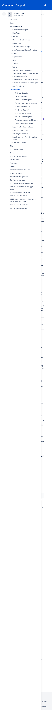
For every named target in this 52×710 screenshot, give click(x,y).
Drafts (14, 53)
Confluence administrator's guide (21, 183)
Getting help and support (18, 208)
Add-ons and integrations (19, 177)
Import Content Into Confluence (23, 127)
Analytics (13, 163)
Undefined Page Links (20, 130)
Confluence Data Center (18, 196)
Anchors (15, 64)
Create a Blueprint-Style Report (25, 123)
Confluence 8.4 (19, 13)
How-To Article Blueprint (23, 117)
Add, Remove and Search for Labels (24, 50)
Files (11, 146)
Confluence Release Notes (19, 205)
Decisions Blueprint (21, 93)
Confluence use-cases (18, 180)
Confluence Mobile (16, 149)
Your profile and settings (18, 156)
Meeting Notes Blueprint (23, 100)
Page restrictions (18, 57)
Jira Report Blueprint (22, 110)
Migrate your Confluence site (20, 192)
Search (45, 5)
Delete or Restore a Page (21, 47)
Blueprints (16, 90)
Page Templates (18, 86)
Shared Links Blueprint (22, 106)
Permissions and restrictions (20, 170)
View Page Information (20, 134)
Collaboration (14, 160)
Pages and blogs (16, 26)
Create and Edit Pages (20, 30)
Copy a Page (16, 43)
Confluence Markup (19, 143)
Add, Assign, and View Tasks (22, 70)
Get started (14, 19)
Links (14, 60)
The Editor (16, 36)
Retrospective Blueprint (23, 113)
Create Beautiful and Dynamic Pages (25, 83)
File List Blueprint (21, 96)
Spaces (12, 23)
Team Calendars (15, 173)
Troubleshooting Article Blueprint (26, 120)
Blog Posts (16, 33)
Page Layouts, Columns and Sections (25, 79)
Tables (14, 67)
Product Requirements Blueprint (26, 103)
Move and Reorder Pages (21, 40)
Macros (12, 153)
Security (44, 701)
